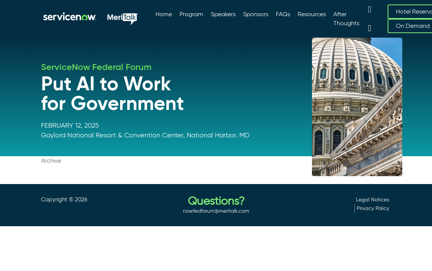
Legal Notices (372, 199)
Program (191, 14)
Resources (312, 14)
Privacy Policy (373, 208)
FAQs (283, 14)
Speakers (223, 14)
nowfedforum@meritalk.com (216, 210)
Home (163, 14)
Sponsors (255, 14)
